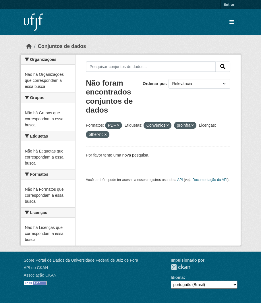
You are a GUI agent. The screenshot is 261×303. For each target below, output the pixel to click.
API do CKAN (36, 267)
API (180, 180)
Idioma (177, 277)
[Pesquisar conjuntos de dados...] (151, 66)
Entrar (228, 4)
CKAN (180, 267)
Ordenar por (154, 83)
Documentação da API (209, 180)
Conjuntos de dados (62, 46)
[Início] (29, 46)
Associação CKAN (40, 275)
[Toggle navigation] (231, 22)
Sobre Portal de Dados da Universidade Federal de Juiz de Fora (81, 260)
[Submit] (222, 66)
